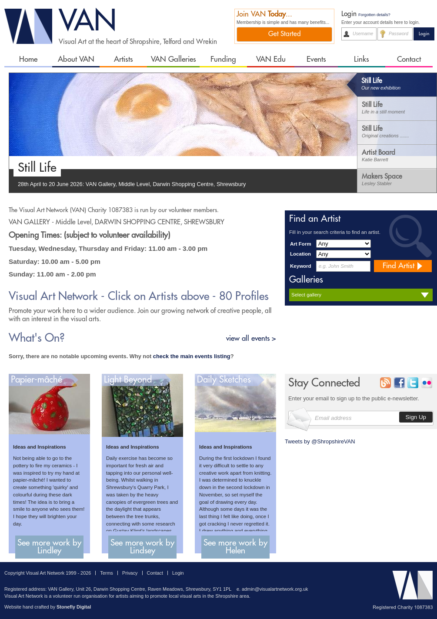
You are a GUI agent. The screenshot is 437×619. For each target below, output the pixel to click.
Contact (409, 59)
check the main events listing (191, 356)
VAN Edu (271, 59)
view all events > (251, 338)
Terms (106, 573)
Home (28, 59)
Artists (123, 59)
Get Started (284, 33)
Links (361, 59)
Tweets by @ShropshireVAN (320, 441)
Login (178, 573)
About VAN (76, 59)
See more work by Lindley (49, 547)
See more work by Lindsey (142, 547)
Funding (223, 59)
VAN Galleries (173, 59)
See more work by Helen (235, 547)
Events (316, 59)
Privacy (130, 573)
